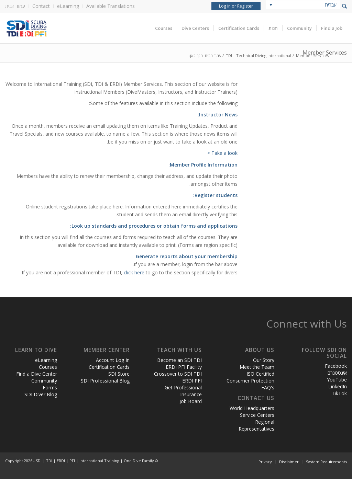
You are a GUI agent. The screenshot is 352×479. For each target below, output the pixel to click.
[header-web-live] (82, 28)
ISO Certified (260, 373)
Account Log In (113, 360)
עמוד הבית (15, 6)
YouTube (337, 379)
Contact (41, 6)
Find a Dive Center (36, 373)
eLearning (68, 6)
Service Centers (257, 415)
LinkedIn (337, 386)
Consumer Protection (250, 380)
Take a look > (222, 153)
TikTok (339, 393)
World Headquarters (252, 408)
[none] (303, 4)
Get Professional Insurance (183, 391)
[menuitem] (17, 6)
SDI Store (119, 373)
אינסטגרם (337, 372)
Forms (50, 387)
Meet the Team (257, 367)
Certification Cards (109, 367)
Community (44, 380)
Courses (48, 367)
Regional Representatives (256, 425)
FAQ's (267, 387)
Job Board (190, 401)
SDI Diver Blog (40, 394)
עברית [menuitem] (331, 4)
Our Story (263, 360)
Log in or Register (236, 6)
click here (134, 272)
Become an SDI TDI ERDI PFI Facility (179, 363)
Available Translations (110, 6)
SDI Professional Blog (105, 380)
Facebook (336, 366)
